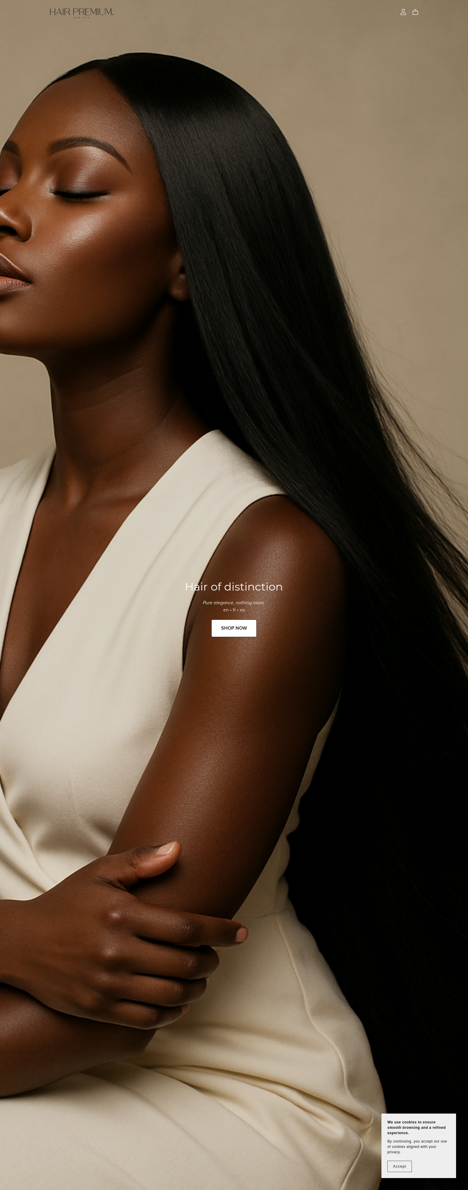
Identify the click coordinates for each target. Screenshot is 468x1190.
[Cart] (418, 12)
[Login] (403, 12)
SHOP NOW (234, 628)
